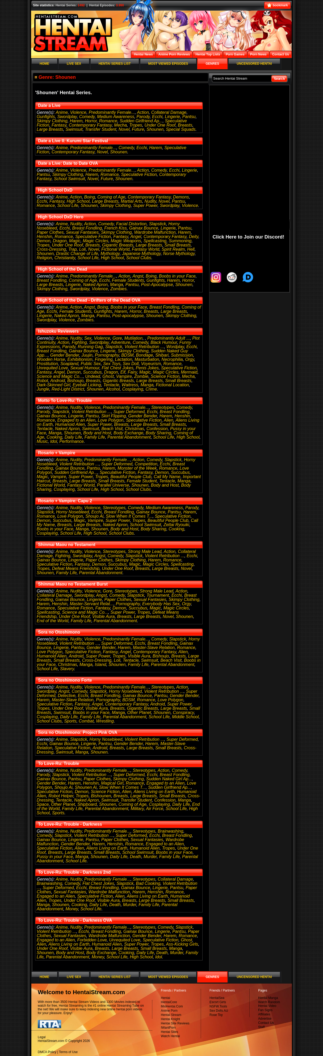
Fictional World (115, 249)
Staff (261, 1027)
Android (57, 380)
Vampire (124, 376)
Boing (89, 197)
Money (72, 909)
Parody (143, 116)
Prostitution (47, 363)
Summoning (180, 241)
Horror (91, 121)
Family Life (95, 437)
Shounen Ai (86, 787)
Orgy (189, 359)
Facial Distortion (131, 224)
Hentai (165, 998)
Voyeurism (151, 363)
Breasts (185, 125)
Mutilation (133, 338)
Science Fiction (165, 376)
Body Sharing (158, 433)
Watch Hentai (170, 1036)
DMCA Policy (47, 1052)
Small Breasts (178, 245)
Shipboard (87, 804)
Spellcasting (155, 241)
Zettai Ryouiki (176, 524)
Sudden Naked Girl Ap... (169, 779)
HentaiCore (169, 1002)
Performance (71, 441)
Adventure (120, 342)
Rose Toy (216, 1015)
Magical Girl (112, 783)
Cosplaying (132, 389)
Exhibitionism (80, 359)
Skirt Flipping (113, 416)
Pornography (107, 355)
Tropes (135, 125)
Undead (92, 376)
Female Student (142, 481)
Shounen (154, 129)
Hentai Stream (171, 1015)
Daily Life (73, 437)
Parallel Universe (113, 485)
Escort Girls (217, 1002)
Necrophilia (172, 359)
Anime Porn (169, 1010)
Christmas (134, 428)
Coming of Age (111, 197)
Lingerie (172, 116)
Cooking (54, 437)
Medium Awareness (115, 116)
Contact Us (266, 1023)
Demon (44, 241)
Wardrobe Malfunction (154, 232)
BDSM (127, 355)
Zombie (141, 376)
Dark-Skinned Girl (53, 385)
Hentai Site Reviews (175, 1023)
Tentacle (111, 385)
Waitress (130, 385)
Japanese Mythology (141, 253)
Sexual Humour (84, 368)
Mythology (110, 253)
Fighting (79, 342)
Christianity (64, 258)
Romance (108, 121)
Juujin (87, 355)
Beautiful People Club (130, 476)
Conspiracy (183, 712)
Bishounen (101, 796)
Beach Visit (112, 428)
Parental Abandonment (129, 437)
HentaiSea (216, 998)
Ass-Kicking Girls (182, 944)
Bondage (144, 355)
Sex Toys (111, 363)
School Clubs (138, 258)
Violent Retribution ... (144, 346)
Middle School (185, 717)
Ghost (108, 376)
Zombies (118, 289)
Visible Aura (103, 616)
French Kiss (115, 228)
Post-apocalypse (128, 315)
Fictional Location (172, 385)
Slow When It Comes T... (129, 516)
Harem (76, 121)
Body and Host (97, 433)
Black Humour (163, 342)
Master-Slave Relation (154, 647)
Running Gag (90, 346)
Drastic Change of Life (77, 253)
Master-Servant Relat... (92, 603)
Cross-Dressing (51, 249)
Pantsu (189, 116)
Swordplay (67, 116)
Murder (150, 856)
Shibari (162, 355)
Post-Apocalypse (157, 284)
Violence (78, 112)
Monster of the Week (137, 468)
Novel (124, 129)
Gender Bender (64, 355)
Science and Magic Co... (60, 376)
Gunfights (46, 116)
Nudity (150, 201)
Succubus (92, 372)
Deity (193, 236)
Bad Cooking (148, 883)
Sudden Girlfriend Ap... (141, 121)
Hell (191, 249)
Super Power (145, 205)
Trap (72, 249)
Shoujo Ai (94, 516)
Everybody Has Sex (161, 603)
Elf (122, 372)
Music (42, 441)
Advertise (264, 1018)
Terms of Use (68, 1052)
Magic (75, 241)
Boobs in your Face (177, 276)
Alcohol (113, 389)
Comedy (87, 116)
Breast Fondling (87, 228)
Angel (135, 236)
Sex (88, 338)
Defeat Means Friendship (76, 568)
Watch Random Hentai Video (269, 1004)
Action (143, 112)
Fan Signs (265, 1010)
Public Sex (91, 363)
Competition (146, 464)
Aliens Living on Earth (154, 791)
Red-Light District (68, 389)
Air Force (154, 808)
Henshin (44, 236)
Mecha (120, 125)
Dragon (59, 241)
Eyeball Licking (87, 385)
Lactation (123, 359)
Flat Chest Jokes (117, 368)
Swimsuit (74, 129)
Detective (66, 695)
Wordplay (175, 346)
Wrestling (105, 721)
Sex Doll (131, 363)
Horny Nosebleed (72, 512)
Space (43, 804)
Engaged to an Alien (76, 420)
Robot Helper (60, 796)
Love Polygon (111, 420)
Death (135, 856)
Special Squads (180, 129)
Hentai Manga (268, 998)
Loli (82, 249)
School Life (67, 205)
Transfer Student (100, 129)
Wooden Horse (51, 359)
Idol (53, 441)
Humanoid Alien (70, 424)
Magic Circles (95, 241)
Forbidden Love (92, 940)
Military (137, 808)
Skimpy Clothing (52, 121)
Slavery (67, 669)
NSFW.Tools (218, 1006)
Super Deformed (128, 411)
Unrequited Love (52, 368)
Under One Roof (160, 125)
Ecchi (157, 116)
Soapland (69, 363)
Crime (151, 389)
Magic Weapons (126, 241)
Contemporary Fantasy (90, 125)
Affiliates (264, 1014)
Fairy (132, 372)
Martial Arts (131, 201)
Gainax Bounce (143, 228)
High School (78, 201)
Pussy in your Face (55, 856)
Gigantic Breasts (117, 245)
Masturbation (147, 359)
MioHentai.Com (172, 1006)
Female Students (128, 280)
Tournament (157, 595)
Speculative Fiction (139, 174)
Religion (44, 258)
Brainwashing (170, 831)
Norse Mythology (179, 253)
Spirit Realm (173, 249)
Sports (70, 721)
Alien (168, 420)
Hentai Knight (170, 1019)
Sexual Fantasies (82, 232)
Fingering (104, 359)
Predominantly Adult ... (168, 338)
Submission (182, 355)
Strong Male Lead (144, 551)
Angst (137, 276)
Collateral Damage (169, 112)
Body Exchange (128, 433)
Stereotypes (162, 407)
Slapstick (157, 224)
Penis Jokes (147, 368)
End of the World (52, 620)
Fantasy (59, 125)
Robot (42, 380)
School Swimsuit (69, 178)
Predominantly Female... (112, 112)
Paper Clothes (50, 232)
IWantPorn (168, 1027)
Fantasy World (145, 249)
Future (138, 129)
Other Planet (139, 712)
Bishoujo (75, 380)
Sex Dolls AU (218, 1010)
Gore (117, 338)
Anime (62, 112)
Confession (157, 428)
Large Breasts (50, 129)
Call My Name (167, 476)
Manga (116, 284)
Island (100, 664)
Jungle (43, 389)
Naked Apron (95, 284)
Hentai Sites (169, 1032)
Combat (86, 721)
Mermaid (189, 372)
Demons (181, 197)
